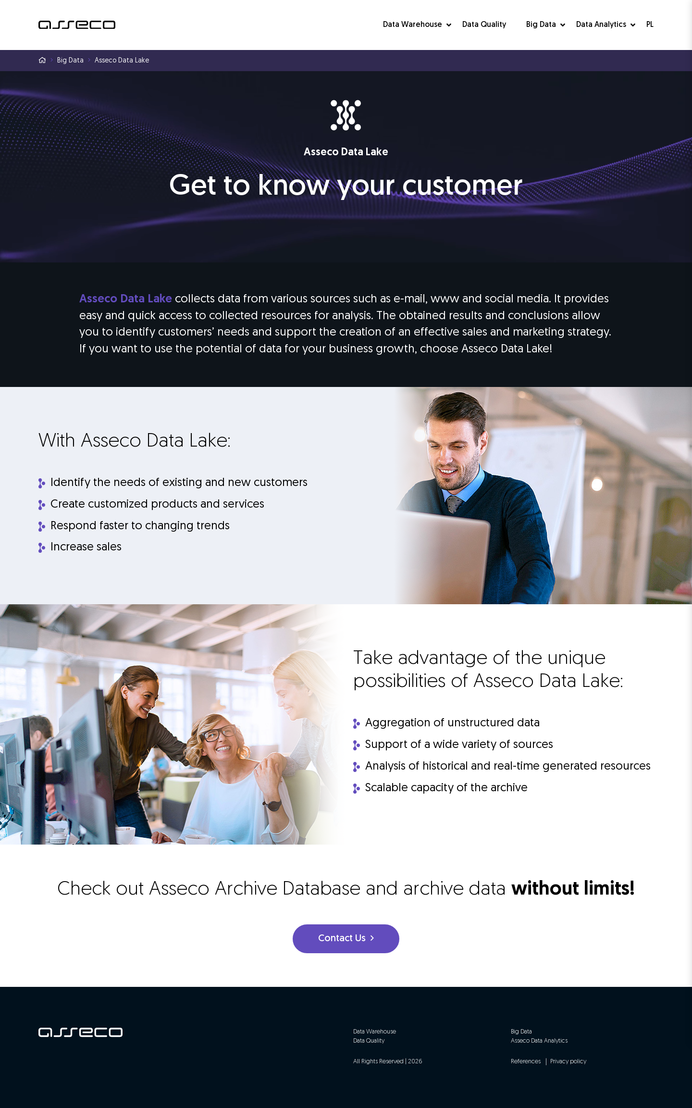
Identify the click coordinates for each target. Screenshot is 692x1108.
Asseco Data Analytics (539, 1041)
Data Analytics (601, 25)
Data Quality (484, 25)
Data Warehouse (412, 25)
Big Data (541, 25)
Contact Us (346, 939)
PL (650, 25)
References (526, 1061)
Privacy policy (568, 1061)
